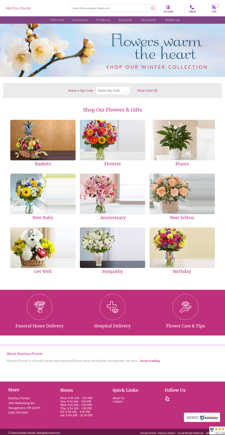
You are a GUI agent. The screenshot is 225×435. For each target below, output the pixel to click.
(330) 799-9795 (18, 412)
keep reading (150, 360)
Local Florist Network (190, 433)
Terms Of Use (148, 433)
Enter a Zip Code (80, 90)
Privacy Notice (166, 433)
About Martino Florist (24, 354)
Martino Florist (18, 8)
